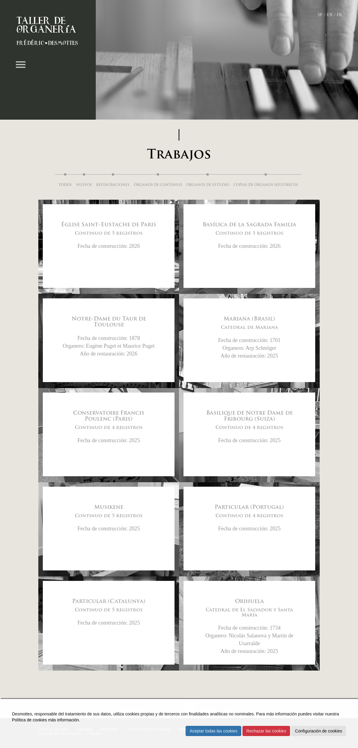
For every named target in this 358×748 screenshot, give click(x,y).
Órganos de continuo (158, 185)
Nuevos (84, 185)
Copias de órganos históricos (265, 185)
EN (330, 15)
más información (63, 720)
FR (339, 15)
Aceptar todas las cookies (213, 731)
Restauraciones (113, 185)
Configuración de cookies (318, 731)
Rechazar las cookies (266, 731)
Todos (65, 185)
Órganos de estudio (207, 185)
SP (320, 15)
